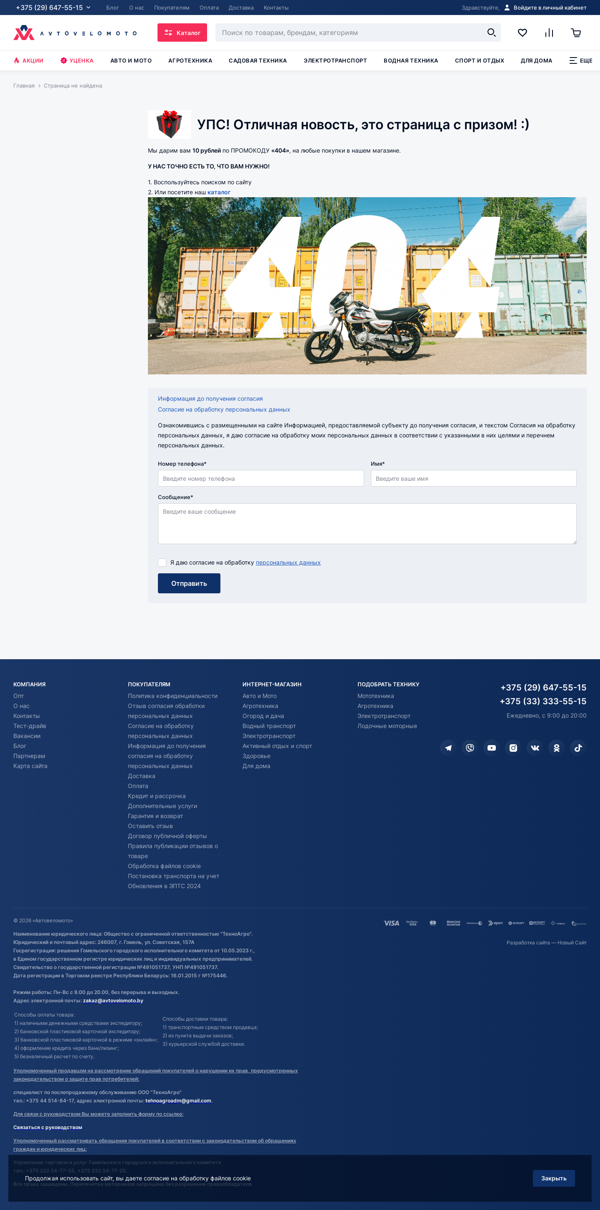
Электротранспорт (335, 60)
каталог (219, 192)
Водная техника (411, 60)
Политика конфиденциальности (173, 695)
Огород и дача (263, 715)
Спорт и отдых (480, 60)
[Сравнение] (549, 32)
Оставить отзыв (150, 825)
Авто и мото (131, 60)
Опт (18, 695)
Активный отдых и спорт (277, 745)
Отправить (189, 583)
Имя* (378, 463)
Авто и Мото (259, 695)
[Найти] (491, 32)
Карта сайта (30, 765)
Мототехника (376, 695)
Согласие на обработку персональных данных (224, 409)
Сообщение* (175, 497)
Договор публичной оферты (167, 835)
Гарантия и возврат (155, 815)
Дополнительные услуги (162, 805)
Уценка (77, 60)
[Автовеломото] (75, 32)
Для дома (536, 60)
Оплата (138, 785)
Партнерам (29, 755)
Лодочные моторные (387, 725)
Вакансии (26, 735)
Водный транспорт (269, 725)
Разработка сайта (528, 942)
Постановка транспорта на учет (173, 875)
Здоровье (256, 755)
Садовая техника (258, 60)
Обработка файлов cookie (164, 865)
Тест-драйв (29, 725)
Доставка (141, 775)
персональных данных (288, 562)
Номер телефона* (182, 463)
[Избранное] (522, 32)
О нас (21, 705)
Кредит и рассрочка (157, 795)
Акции (28, 60)
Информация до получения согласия (210, 398)
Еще (581, 60)
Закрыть (554, 1178)
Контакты (26, 715)
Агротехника (190, 60)
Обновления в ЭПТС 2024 (164, 885)
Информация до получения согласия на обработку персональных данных (167, 755)
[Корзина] (579, 32)
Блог (19, 745)
